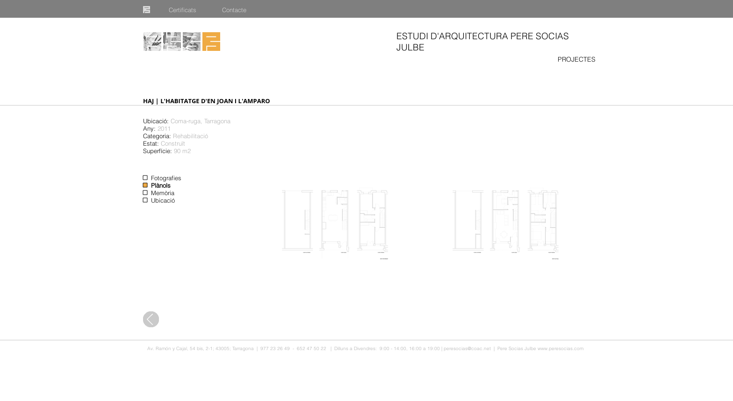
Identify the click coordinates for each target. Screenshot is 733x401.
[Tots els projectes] (151, 319)
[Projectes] (152, 41)
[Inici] (211, 41)
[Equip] (172, 41)
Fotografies (166, 178)
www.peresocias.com (560, 348)
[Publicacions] (191, 41)
